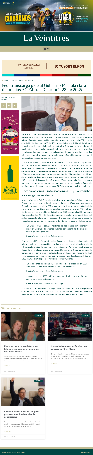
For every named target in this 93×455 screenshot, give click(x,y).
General (30, 80)
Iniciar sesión (86, 452)
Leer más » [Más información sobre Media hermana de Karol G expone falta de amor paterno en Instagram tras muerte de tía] (7, 366)
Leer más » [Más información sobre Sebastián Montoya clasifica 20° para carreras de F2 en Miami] (54, 363)
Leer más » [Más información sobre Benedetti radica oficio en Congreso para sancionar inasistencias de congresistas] (7, 431)
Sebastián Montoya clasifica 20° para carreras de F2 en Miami (69, 347)
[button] (44, 49)
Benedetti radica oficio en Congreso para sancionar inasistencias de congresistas (21, 414)
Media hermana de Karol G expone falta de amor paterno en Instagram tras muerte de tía (21, 349)
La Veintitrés (47, 38)
